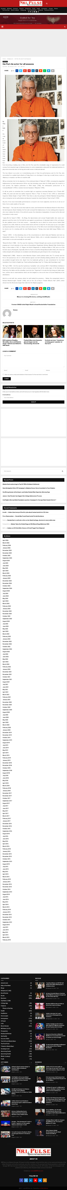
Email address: (7, 394)
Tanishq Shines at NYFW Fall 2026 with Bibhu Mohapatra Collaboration (55, 984)
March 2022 (6, 664)
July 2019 (5, 745)
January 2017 (6, 821)
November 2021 (7, 674)
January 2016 (6, 851)
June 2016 (6, 838)
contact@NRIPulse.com (36, 1171)
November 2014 (7, 886)
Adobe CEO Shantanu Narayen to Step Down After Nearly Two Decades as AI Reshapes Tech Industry (56, 1100)
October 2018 (6, 768)
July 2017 (5, 806)
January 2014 (6, 912)
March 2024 (6, 603)
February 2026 (7, 545)
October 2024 (6, 586)
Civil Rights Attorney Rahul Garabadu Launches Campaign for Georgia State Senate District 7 (29, 500)
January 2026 (6, 548)
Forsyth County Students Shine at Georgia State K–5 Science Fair (21, 1133)
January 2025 (6, 578)
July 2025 (5, 563)
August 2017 (6, 803)
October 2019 (6, 737)
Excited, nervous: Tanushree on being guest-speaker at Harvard (54, 341)
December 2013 (7, 914)
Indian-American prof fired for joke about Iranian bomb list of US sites (28, 512)
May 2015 (5, 871)
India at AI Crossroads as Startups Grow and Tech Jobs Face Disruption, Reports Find (55, 1068)
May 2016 (5, 841)
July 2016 (5, 836)
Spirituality (4, 1036)
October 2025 (6, 555)
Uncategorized (5, 1048)
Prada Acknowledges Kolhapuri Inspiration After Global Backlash (56, 1046)
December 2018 (7, 763)
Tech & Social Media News (8, 1041)
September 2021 (7, 679)
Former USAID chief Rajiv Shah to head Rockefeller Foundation (33, 304)
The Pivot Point (6, 10)
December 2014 (7, 884)
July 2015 (5, 866)
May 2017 (5, 811)
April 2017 (5, 813)
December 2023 (7, 611)
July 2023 (5, 624)
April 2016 (5, 843)
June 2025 (6, 565)
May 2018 (5, 780)
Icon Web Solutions (43, 1188)
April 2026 (5, 540)
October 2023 (6, 616)
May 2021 (5, 689)
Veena (5, 66)
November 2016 (7, 826)
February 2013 (7, 940)
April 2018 (5, 783)
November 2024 (7, 583)
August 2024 (6, 591)
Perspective (28, 8)
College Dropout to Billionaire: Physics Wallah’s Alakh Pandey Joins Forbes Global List (55, 1089)
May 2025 (5, 568)
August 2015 (6, 864)
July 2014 (5, 897)
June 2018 (6, 778)
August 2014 (6, 894)
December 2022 (7, 641)
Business (15, 8)
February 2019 (7, 758)
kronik (4, 512)
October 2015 (6, 859)
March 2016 (6, 846)
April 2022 (5, 661)
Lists (2, 1023)
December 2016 (7, 823)
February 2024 (7, 606)
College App (23, 10)
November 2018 (7, 765)
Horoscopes (4, 1016)
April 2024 (5, 601)
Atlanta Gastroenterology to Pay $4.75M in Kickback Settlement (21, 484)
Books (33, 8)
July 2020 (5, 715)
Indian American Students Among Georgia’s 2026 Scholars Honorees (22, 1102)
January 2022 (6, 669)
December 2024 (7, 581)
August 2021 (6, 682)
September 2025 (7, 558)
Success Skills (5, 1038)
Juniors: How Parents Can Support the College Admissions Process (22, 496)
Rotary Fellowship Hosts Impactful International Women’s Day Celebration (20, 1113)
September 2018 (7, 770)
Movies (56, 8)
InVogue (51, 8)
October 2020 (6, 707)
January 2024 (6, 608)
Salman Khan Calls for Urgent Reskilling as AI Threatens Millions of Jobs (55, 1121)
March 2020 (6, 725)
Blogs (2, 988)
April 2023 (5, 631)
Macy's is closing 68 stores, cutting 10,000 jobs (33, 297)
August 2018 (6, 773)
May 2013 (5, 932)
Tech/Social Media (31, 10)
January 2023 (6, 639)
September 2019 (7, 740)
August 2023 (6, 621)
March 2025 (6, 573)
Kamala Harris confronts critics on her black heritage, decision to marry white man (31, 520)
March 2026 (6, 543)
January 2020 (6, 730)
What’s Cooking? (15, 10)
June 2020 (6, 717)
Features (21, 8)
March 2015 (6, 876)
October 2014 (6, 889)
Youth (2, 1059)
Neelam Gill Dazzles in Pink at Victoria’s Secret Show (55, 1004)
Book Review (4, 993)
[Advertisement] (33, 43)
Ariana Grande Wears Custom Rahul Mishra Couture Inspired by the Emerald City (56, 995)
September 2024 (7, 588)
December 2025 (7, 550)
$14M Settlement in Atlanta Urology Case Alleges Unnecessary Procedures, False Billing (22, 1091)
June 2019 (6, 747)
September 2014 (7, 892)
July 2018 (5, 775)
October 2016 (6, 828)
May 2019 (5, 750)
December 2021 (7, 671)
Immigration (44, 8)
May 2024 (5, 598)
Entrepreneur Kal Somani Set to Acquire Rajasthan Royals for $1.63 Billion (56, 1078)
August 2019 (6, 742)
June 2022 (6, 656)
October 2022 (6, 646)
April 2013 (5, 935)
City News (3, 8)
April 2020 (5, 722)
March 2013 (6, 937)
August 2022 (6, 651)
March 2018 (6, 785)
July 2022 (5, 654)
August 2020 (6, 712)
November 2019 (7, 735)
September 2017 (7, 801)
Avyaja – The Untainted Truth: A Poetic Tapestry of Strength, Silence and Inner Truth (21, 1123)
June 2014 (6, 899)
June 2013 (6, 930)
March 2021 (6, 694)
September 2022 (7, 649)
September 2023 (7, 618)
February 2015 (7, 879)
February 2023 (7, 636)
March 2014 (6, 907)
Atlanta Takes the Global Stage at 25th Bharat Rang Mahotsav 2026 (30, 524)
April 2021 (5, 692)
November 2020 (7, 704)
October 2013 (6, 919)
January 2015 (6, 881)
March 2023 (6, 634)
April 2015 (5, 874)
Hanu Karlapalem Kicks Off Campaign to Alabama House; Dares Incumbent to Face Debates (29, 488)
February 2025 (7, 575)
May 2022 (5, 659)
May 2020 (5, 720)
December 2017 (7, 793)
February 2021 (7, 697)
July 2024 (5, 593)
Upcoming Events (6, 1051)
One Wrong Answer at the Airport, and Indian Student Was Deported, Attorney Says (26, 492)
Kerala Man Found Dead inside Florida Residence (29, 516)
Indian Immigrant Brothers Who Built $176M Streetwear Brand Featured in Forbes (55, 1025)
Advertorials (4, 983)
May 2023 (5, 629)
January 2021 (6, 699)
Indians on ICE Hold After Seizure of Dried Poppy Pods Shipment (26, 528)
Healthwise (4, 1013)
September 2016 (7, 831)
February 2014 (7, 909)
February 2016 (7, 849)
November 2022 (7, 644)
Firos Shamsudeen (8, 516)
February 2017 (7, 818)
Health (38, 8)
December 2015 (7, 854)
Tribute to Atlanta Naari (7, 1046)
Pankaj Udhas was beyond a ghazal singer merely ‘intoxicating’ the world (33, 341)
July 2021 (5, 684)
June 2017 (6, 808)
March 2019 (6, 755)
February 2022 (7, 666)
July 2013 (5, 927)
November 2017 (7, 795)
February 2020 (7, 727)
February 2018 (7, 788)
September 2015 (7, 861)
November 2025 (7, 553)
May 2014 (5, 902)
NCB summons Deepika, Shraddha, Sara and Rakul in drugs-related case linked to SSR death (12, 342)
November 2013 (7, 917)
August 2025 (6, 560)
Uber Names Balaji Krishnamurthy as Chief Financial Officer (53, 1132)
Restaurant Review (49, 10)
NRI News (9, 8)
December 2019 (7, 732)
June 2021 (6, 687)
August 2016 (6, 833)
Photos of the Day (8, 1008)
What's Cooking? (5, 1056)
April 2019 (5, 752)
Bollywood (40, 10)
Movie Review (5, 1026)
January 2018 (6, 790)
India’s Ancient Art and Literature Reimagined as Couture (54, 1015)
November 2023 (7, 613)
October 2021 (6, 677)
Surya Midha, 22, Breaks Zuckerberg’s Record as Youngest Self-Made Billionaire (56, 1111)
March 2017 (6, 816)
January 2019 (6, 760)
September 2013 (7, 922)
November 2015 (7, 856)
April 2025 (5, 570)
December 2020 (7, 702)
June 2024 (6, 596)
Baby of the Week (5, 985)
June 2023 (6, 626)
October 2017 (6, 798)
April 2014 (5, 904)
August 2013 (6, 924)
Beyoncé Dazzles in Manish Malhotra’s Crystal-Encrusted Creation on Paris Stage (55, 1035)
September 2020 (7, 709)
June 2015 (6, 869)
